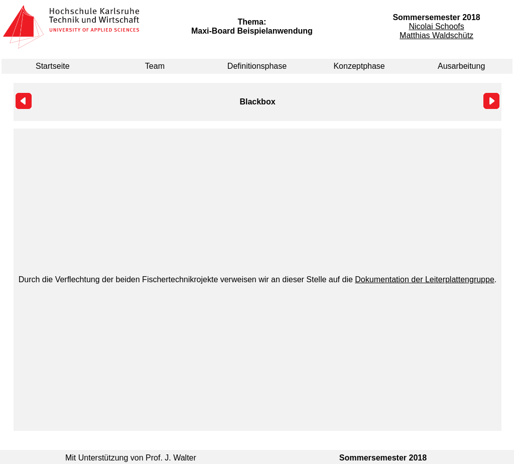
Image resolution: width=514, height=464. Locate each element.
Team (155, 66)
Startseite (53, 66)
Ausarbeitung (461, 66)
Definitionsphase (257, 66)
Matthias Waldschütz (436, 35)
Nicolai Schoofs (436, 26)
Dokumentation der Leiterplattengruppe (424, 279)
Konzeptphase (358, 66)
